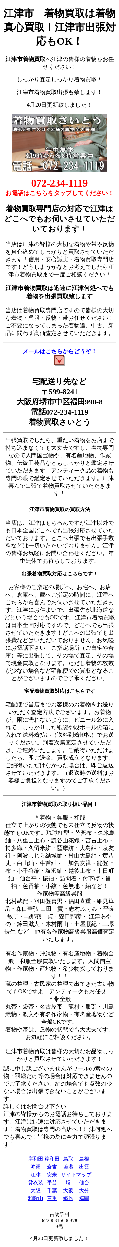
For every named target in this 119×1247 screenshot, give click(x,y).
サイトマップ (76, 1174)
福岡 (84, 1198)
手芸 (52, 1182)
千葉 (52, 1190)
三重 (52, 1198)
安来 (52, 1174)
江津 (35, 1174)
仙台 (84, 1182)
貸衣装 (35, 1182)
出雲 (84, 1166)
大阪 (35, 1190)
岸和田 (35, 1159)
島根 (84, 1159)
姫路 (68, 1198)
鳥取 (68, 1159)
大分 (84, 1190)
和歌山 (35, 1198)
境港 (68, 1166)
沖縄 (35, 1166)
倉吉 (52, 1166)
